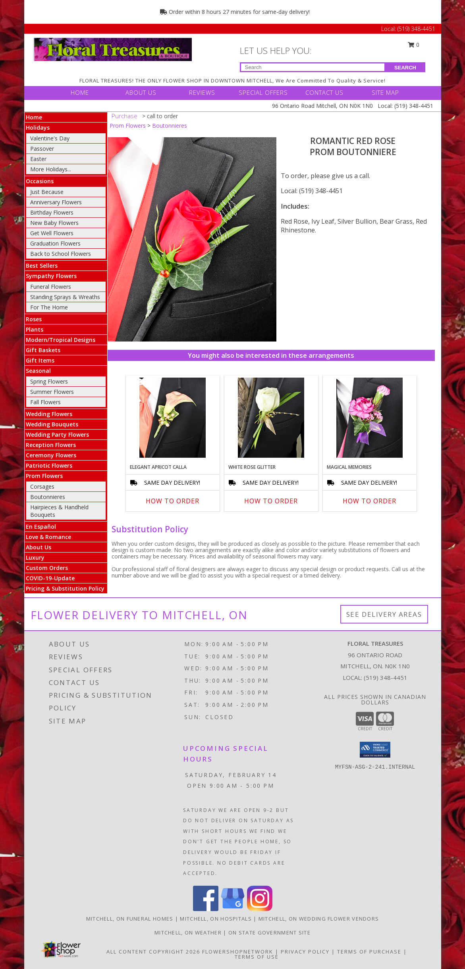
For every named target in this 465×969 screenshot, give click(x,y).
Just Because (47, 192)
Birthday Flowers (51, 212)
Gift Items (40, 360)
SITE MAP (385, 92)
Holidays (38, 127)
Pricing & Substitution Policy (65, 588)
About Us (38, 547)
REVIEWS (202, 92)
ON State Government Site (269, 932)
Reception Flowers (51, 445)
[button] (375, 750)
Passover (42, 148)
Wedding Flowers (49, 414)
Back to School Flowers (60, 253)
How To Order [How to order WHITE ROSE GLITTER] (271, 501)
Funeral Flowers (50, 286)
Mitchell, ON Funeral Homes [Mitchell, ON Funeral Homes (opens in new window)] (130, 918)
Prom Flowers (44, 476)
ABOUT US (140, 92)
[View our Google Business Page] (232, 909)
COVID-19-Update (50, 578)
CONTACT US (324, 92)
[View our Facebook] (205, 909)
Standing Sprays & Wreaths (65, 297)
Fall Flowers (45, 402)
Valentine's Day (49, 138)
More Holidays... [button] (50, 169)
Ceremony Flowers (51, 455)
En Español (41, 526)
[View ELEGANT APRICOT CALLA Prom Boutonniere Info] (172, 418)
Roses (34, 319)
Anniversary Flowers (56, 202)
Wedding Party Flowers (57, 434)
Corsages (42, 486)
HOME (80, 92)
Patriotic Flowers (49, 465)
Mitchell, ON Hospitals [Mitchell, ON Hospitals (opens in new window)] (216, 918)
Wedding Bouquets (52, 424)
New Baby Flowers (54, 222)
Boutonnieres (47, 497)
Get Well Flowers (51, 233)
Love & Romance (48, 537)
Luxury (35, 557)
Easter (38, 159)
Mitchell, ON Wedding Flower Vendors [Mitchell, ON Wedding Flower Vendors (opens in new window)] (319, 918)
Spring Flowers (49, 381)
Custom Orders (47, 568)
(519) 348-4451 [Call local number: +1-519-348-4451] (385, 677)
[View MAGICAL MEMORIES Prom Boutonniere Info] (369, 418)
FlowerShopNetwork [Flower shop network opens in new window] (237, 951)
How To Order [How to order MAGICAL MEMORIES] (369, 501)
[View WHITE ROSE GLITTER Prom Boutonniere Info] (271, 418)
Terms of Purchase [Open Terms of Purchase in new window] (369, 951)
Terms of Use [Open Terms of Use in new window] (257, 956)
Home (34, 117)
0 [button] (413, 44)
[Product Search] (313, 67)
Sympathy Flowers (51, 276)
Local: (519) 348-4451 (312, 190)
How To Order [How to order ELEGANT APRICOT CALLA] (172, 501)
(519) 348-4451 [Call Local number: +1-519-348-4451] (416, 29)
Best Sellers (42, 265)
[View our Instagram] (259, 909)
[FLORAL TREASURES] (112, 48)
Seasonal (38, 370)
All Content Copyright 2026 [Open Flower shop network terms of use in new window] (153, 951)
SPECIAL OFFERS (263, 92)
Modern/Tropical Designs (60, 339)
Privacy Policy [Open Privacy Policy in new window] (305, 951)
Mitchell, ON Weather (188, 932)
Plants (34, 329)
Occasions (40, 181)
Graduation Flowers (55, 243)
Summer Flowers (52, 391)
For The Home (49, 307)
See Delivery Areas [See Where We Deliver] (384, 614)
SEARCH (405, 68)
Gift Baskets (43, 350)
